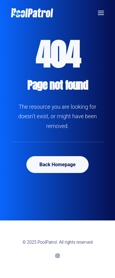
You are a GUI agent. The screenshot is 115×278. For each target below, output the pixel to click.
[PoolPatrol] (32, 12)
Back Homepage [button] (58, 164)
